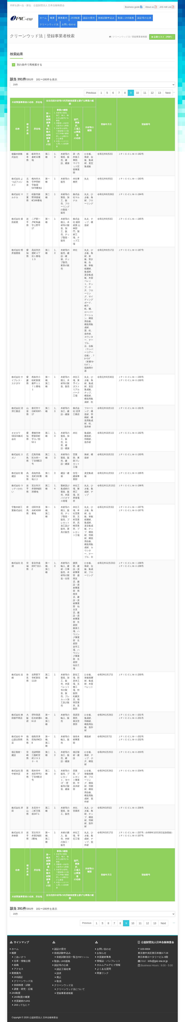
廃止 (59, 977)
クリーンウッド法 (49, 24)
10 (137, 92)
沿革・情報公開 (22, 961)
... (174, 91)
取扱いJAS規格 (126, 18)
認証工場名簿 (64, 969)
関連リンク (103, 973)
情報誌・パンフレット (108, 961)
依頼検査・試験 (22, 985)
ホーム (43, 18)
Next (168, 92)
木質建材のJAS (22, 1001)
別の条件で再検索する (27, 64)
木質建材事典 (104, 957)
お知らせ (101, 953)
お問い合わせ (69, 24)
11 (144, 92)
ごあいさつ (20, 957)
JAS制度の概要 (22, 997)
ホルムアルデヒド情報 (108, 965)
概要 (52, 18)
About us (151, 7)
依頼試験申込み (106, 18)
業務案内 (62, 18)
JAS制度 (75, 18)
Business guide (134, 7)
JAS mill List (166, 7)
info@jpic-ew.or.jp (158, 961)
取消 (59, 981)
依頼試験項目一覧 (73, 957)
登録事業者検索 (139, 36)
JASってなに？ (22, 1005)
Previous (91, 92)
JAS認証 (18, 977)
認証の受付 (89, 18)
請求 (59, 973)
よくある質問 (104, 969)
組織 (16, 965)
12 (152, 92)
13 (159, 92)
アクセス (18, 969)
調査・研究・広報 (23, 989)
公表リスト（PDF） (162, 37)
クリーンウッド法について (71, 989)
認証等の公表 (144, 18)
